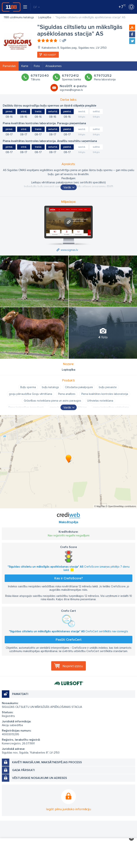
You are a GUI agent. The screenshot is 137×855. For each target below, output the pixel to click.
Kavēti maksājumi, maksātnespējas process (47, 762)
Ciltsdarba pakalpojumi (79, 387)
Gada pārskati (23, 770)
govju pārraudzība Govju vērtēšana (30, 394)
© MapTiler (99, 506)
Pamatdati (9, 66)
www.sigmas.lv (69, 250)
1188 (11, 6)
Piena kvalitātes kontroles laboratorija (104, 394)
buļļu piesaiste (108, 387)
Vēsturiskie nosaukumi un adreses (39, 778)
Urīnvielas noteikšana (100, 400)
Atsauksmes (53, 66)
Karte (24, 66)
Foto (37, 66)
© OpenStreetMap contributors (121, 506)
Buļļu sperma (28, 387)
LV (36, 7)
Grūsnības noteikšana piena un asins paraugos (52, 400)
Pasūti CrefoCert (69, 640)
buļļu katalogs (50, 387)
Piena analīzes (66, 394)
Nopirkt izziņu (73, 666)
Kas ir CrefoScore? (68, 578)
